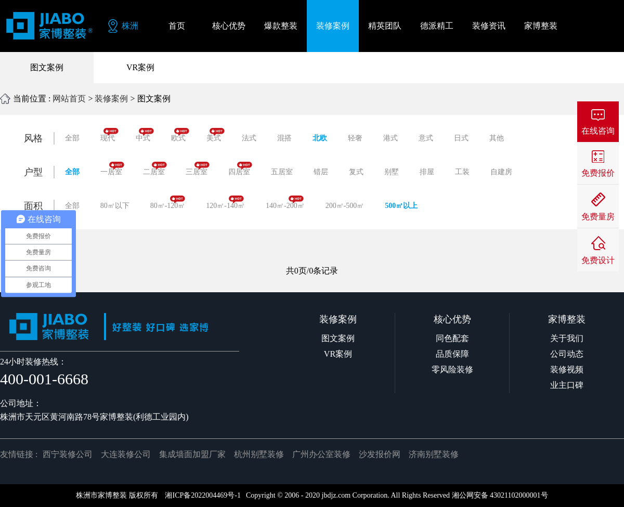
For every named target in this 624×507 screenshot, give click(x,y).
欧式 (180, 135)
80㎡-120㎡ (168, 203)
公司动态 (566, 353)
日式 (461, 138)
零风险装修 (452, 369)
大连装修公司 (126, 454)
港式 (390, 138)
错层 (321, 172)
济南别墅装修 (434, 454)
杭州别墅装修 (259, 454)
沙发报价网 (379, 454)
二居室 (155, 169)
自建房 (501, 172)
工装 (462, 172)
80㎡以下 (114, 206)
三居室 (198, 169)
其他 (496, 138)
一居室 (112, 169)
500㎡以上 (401, 206)
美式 (215, 135)
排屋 (427, 172)
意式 (426, 138)
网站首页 (69, 98)
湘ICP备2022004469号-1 (202, 495)
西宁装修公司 (68, 454)
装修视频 (566, 369)
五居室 (282, 172)
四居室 (240, 169)
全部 (72, 138)
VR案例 (140, 67)
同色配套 (452, 338)
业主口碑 (566, 385)
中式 (145, 135)
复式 (356, 172)
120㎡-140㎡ (225, 203)
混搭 (284, 138)
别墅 (391, 172)
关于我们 (566, 338)
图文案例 (46, 67)
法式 (249, 138)
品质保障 (452, 353)
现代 (109, 135)
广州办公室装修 (321, 454)
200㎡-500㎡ (345, 206)
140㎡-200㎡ (285, 203)
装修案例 (111, 98)
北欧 (320, 138)
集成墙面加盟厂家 (192, 454)
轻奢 (355, 138)
